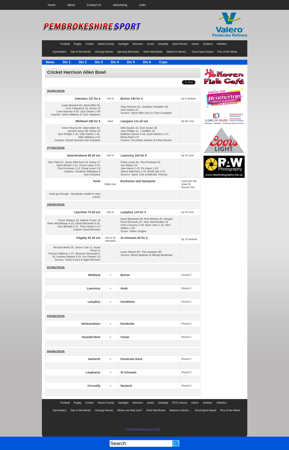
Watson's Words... (177, 51)
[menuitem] (51, 5)
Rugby (77, 43)
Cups (163, 62)
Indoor (195, 43)
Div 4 (115, 62)
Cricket (89, 43)
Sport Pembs (180, 43)
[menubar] (97, 5)
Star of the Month (80, 51)
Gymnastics (60, 51)
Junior (150, 43)
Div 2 (83, 62)
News (50, 62)
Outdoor (208, 43)
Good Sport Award (202, 51)
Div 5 (131, 62)
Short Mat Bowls (152, 51)
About (71, 5)
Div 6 (147, 62)
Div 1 (66, 62)
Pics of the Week (227, 51)
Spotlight (123, 43)
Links (142, 5)
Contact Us (94, 5)
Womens (137, 43)
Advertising (120, 5)
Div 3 (99, 62)
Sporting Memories (128, 51)
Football (65, 43)
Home (51, 5)
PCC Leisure (179, 402)
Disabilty (163, 43)
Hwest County (106, 43)
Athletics (222, 43)
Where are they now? (129, 410)
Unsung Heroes (104, 51)
